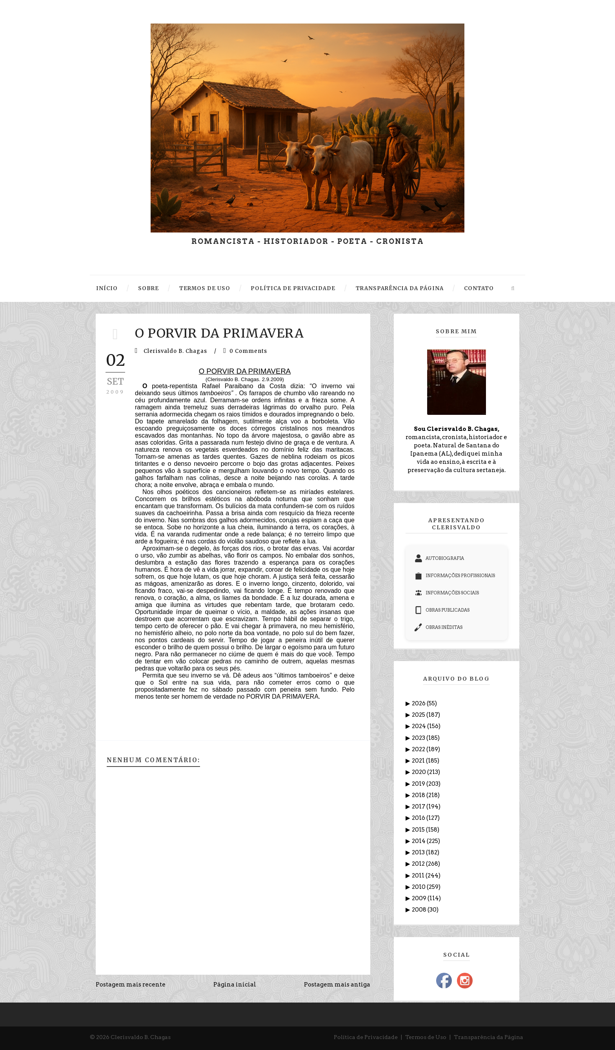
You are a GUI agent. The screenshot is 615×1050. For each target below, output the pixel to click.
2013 (419, 852)
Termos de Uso (425, 1037)
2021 (419, 760)
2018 (419, 795)
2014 (419, 841)
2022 (419, 749)
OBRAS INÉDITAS (438, 627)
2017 (419, 806)
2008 (420, 909)
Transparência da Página (488, 1037)
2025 (419, 714)
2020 (419, 772)
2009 (420, 898)
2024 (419, 726)
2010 (419, 886)
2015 (419, 829)
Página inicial (234, 984)
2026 (419, 703)
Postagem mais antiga (337, 984)
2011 (419, 875)
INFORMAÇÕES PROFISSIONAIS (455, 575)
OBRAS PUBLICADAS (442, 610)
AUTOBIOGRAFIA (439, 558)
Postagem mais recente (131, 984)
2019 (419, 783)
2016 (419, 817)
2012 (419, 863)
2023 (419, 737)
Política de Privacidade (366, 1037)
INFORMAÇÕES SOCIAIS (447, 593)
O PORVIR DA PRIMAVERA (219, 333)
